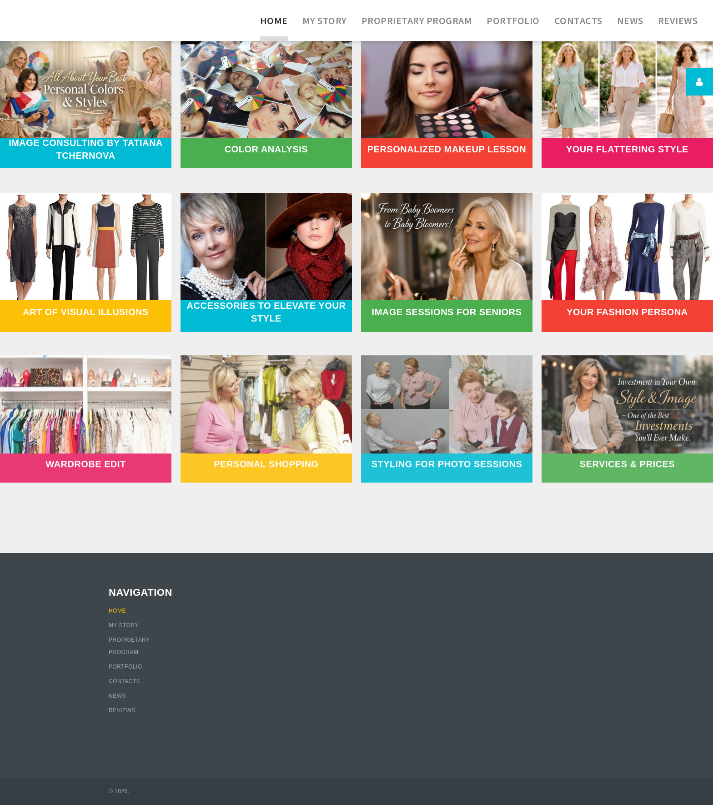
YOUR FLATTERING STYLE (627, 149)
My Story (124, 625)
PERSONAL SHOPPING (266, 455)
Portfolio (125, 667)
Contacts (124, 681)
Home (117, 611)
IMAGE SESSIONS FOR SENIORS (447, 312)
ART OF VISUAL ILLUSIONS (86, 312)
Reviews (122, 710)
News (117, 696)
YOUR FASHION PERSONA (627, 312)
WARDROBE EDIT (85, 455)
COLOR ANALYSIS (266, 149)
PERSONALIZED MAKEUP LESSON (446, 149)
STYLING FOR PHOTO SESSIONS (447, 455)
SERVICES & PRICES (627, 455)
